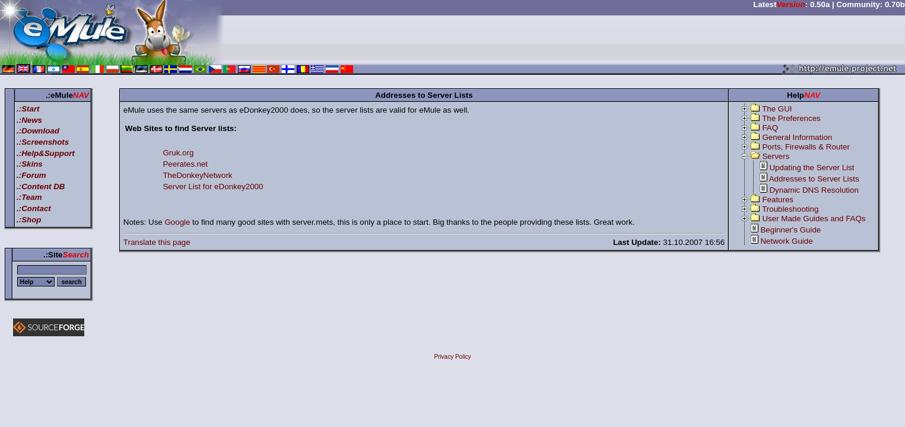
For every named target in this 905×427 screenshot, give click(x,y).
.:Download (38, 130)
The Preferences (791, 118)
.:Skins (30, 164)
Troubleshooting (790, 209)
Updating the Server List (811, 167)
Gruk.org (178, 152)
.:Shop (29, 219)
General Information (797, 137)
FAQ (770, 127)
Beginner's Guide (790, 229)
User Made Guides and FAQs (813, 218)
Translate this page (156, 242)
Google (177, 222)
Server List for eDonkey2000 (213, 186)
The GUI (777, 108)
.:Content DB (41, 186)
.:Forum (31, 175)
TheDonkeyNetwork (197, 175)
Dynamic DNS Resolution (813, 190)
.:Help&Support (46, 153)
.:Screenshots (43, 142)
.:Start (28, 108)
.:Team (29, 197)
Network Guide (786, 241)
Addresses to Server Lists (814, 178)
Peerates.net (185, 164)
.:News (29, 120)
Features (777, 199)
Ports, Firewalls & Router (805, 146)
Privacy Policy (452, 356)
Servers (775, 156)
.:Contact (34, 208)
